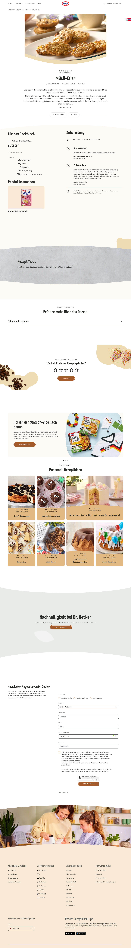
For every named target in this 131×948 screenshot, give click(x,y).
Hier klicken (90, 778)
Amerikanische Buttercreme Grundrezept (94, 498)
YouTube (42, 878)
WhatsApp (42, 894)
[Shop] (40, 4)
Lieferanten (70, 886)
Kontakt (69, 870)
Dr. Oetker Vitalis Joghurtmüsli (32, 174)
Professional (70, 905)
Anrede (61, 703)
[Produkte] (21, 4)
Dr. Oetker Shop (101, 870)
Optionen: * (62, 694)
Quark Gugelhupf (109, 544)
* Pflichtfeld (63, 792)
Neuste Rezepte (13, 878)
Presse (68, 890)
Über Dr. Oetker (71, 874)
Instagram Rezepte (14, 882)
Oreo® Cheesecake (21, 498)
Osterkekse (21, 544)
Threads (42, 897)
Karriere (69, 894)
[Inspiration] (31, 4)
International (70, 897)
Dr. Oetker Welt (100, 878)
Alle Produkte (12, 874)
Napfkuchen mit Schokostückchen (80, 544)
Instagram (42, 886)
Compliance (70, 878)
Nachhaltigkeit (71, 882)
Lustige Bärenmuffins (51, 498)
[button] (65, 68)
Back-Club (99, 874)
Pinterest (42, 882)
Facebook (42, 870)
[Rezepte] (12, 4)
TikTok (41, 890)
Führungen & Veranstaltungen (105, 882)
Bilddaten (69, 901)
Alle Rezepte (12, 870)
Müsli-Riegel (51, 544)
